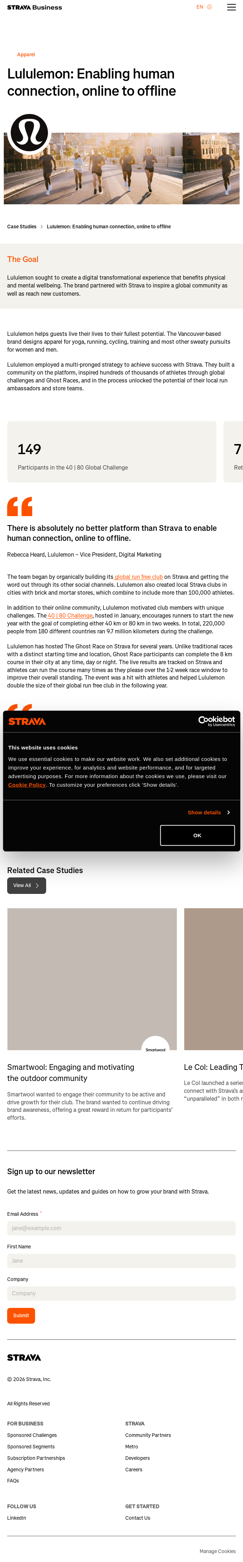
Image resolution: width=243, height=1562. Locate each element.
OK (197, 835)
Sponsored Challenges (32, 1435)
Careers (133, 1469)
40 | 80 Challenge (69, 615)
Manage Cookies (218, 1552)
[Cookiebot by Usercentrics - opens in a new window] (203, 721)
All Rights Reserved (28, 1403)
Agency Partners (25, 1469)
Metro (131, 1446)
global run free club (138, 577)
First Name (19, 1247)
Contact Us (137, 1518)
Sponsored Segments (31, 1446)
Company (17, 1280)
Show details (204, 812)
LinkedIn (16, 1518)
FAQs (13, 1480)
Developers (137, 1458)
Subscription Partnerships (36, 1458)
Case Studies (22, 226)
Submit (21, 1315)
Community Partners (148, 1435)
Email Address (24, 1214)
